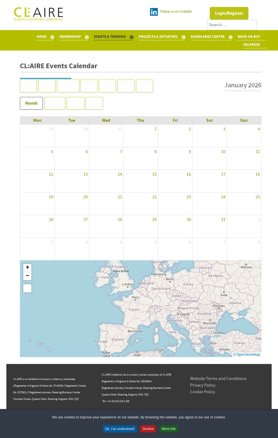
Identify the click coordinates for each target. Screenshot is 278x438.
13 (85, 174)
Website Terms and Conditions (218, 378)
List (94, 103)
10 (223, 151)
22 (154, 196)
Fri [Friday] (175, 120)
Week (54, 103)
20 (85, 196)
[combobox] (232, 25)
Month (31, 103)
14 (120, 174)
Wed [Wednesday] (106, 120)
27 (85, 219)
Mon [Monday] (37, 120)
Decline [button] (148, 429)
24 (223, 196)
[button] (27, 268)
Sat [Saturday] (209, 120)
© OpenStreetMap (246, 355)
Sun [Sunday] (244, 120)
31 (120, 128)
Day (75, 103)
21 (120, 196)
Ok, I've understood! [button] (120, 429)
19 (51, 196)
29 (51, 128)
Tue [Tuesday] (71, 120)
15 (154, 174)
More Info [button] (169, 429)
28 (120, 219)
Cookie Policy (202, 391)
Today (68, 85)
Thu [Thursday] (140, 120)
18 (258, 174)
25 (258, 196)
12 (51, 174)
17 (223, 174)
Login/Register (229, 13)
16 (189, 174)
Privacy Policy (202, 385)
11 (258, 151)
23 (189, 196)
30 (85, 128)
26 (51, 219)
